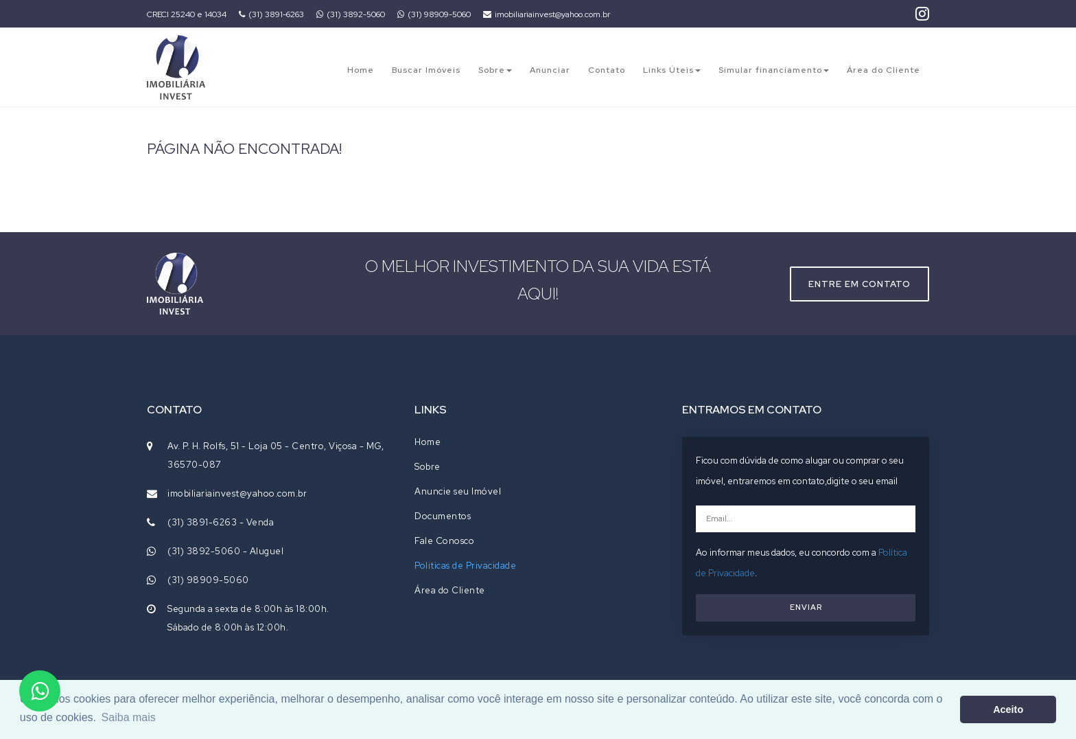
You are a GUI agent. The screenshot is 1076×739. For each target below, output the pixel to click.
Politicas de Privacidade (465, 565)
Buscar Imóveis (426, 70)
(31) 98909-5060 (434, 14)
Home (360, 70)
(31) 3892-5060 (350, 14)
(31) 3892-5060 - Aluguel (225, 551)
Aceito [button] (1008, 709)
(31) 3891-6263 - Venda (220, 522)
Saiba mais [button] (129, 717)
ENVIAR (806, 607)
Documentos (442, 516)
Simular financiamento (773, 70)
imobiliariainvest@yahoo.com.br (546, 14)
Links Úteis (672, 70)
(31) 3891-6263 (271, 14)
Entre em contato (859, 284)
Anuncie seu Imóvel (457, 491)
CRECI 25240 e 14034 (186, 14)
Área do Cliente (883, 70)
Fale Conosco (444, 541)
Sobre (495, 70)
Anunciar (550, 70)
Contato (606, 70)
